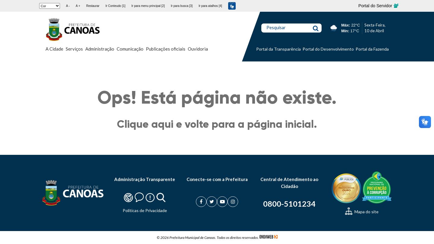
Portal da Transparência (278, 49)
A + (78, 6)
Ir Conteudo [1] (115, 6)
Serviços (74, 49)
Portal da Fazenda (372, 49)
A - (68, 6)
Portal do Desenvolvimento (328, 49)
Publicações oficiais (165, 49)
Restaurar (92, 6)
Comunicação (130, 49)
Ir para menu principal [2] (148, 6)
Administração (99, 49)
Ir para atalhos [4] (210, 6)
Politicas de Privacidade (145, 210)
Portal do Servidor (378, 5)
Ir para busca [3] (182, 6)
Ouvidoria (198, 49)
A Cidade (54, 49)
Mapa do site (362, 211)
